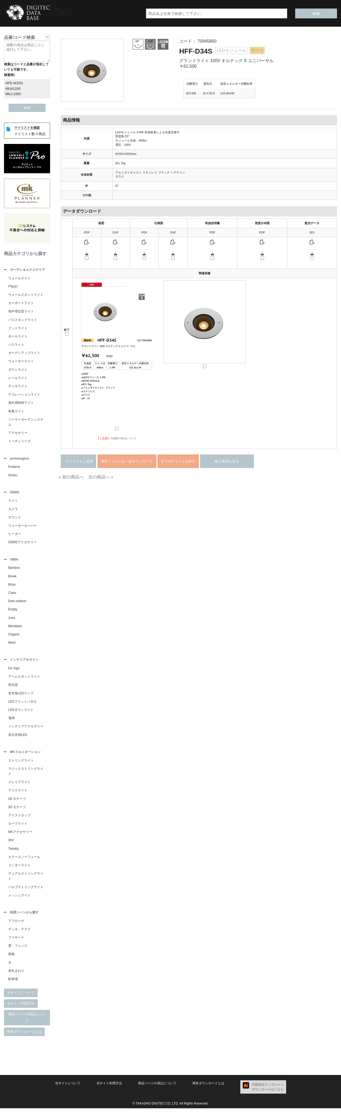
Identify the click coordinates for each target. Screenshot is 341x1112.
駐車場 (13, 983)
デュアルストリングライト (25, 879)
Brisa (11, 587)
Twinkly (13, 852)
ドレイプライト (19, 785)
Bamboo (14, 570)
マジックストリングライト (25, 774)
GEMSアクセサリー (22, 544)
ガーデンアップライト (24, 353)
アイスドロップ (19, 818)
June (11, 620)
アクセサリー (17, 433)
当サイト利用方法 (21, 1007)
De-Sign (14, 671)
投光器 (13, 687)
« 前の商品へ (71, 477)
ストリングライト (21, 763)
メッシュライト (19, 898)
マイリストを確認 (27, 128)
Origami (13, 636)
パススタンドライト (22, 320)
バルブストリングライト (25, 890)
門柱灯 (13, 287)
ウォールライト (19, 279)
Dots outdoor (17, 603)
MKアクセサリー (20, 835)
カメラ (13, 511)
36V (11, 843)
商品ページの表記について (27, 1021)
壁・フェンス (17, 949)
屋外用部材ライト (21, 403)
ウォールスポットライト (25, 295)
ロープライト (17, 827)
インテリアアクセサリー (25, 729)
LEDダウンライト (21, 712)
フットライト (17, 329)
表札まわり (16, 974)
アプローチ (16, 924)
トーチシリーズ (19, 442)
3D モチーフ (17, 810)
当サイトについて (21, 996)
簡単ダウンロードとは (24, 1035)
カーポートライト (21, 303)
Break (12, 578)
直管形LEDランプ (21, 696)
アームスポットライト (24, 679)
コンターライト (19, 868)
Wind (11, 645)
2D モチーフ (17, 802)
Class (12, 595)
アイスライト (17, 793)
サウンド (14, 519)
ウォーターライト (21, 362)
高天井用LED (17, 737)
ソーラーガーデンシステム (25, 422)
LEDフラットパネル (22, 704)
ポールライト (17, 337)
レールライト (17, 378)
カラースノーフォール (24, 860)
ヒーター (14, 535)
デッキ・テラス (19, 933)
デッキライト (17, 387)
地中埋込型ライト (21, 312)
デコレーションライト (24, 395)
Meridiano (15, 628)
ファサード (16, 941)
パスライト (16, 345)
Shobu (13, 476)
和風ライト (16, 412)
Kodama (14, 468)
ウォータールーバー (22, 527)
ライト (13, 502)
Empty (12, 611)
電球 (11, 721)
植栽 (11, 958)
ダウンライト (17, 370)
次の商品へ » (100, 477)
